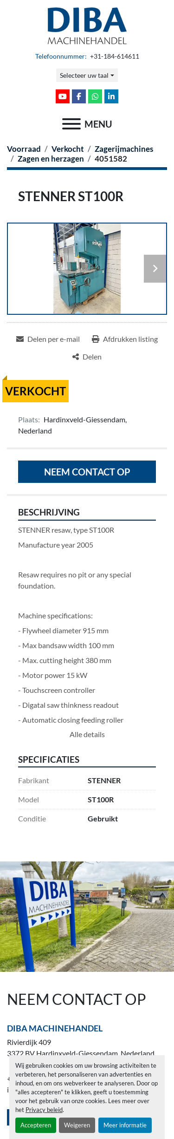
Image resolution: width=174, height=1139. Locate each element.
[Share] (87, 357)
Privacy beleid (44, 1109)
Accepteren (35, 1125)
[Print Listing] (125, 339)
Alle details (87, 734)
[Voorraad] (24, 149)
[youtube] (63, 96)
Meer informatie (125, 1125)
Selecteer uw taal (84, 75)
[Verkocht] (68, 149)
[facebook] (79, 96)
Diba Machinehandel (55, 1028)
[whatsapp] (95, 96)
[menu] (71, 123)
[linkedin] (111, 96)
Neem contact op (87, 471)
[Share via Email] (48, 339)
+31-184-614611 (114, 56)
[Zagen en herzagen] (51, 158)
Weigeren (77, 1125)
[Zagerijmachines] (124, 149)
